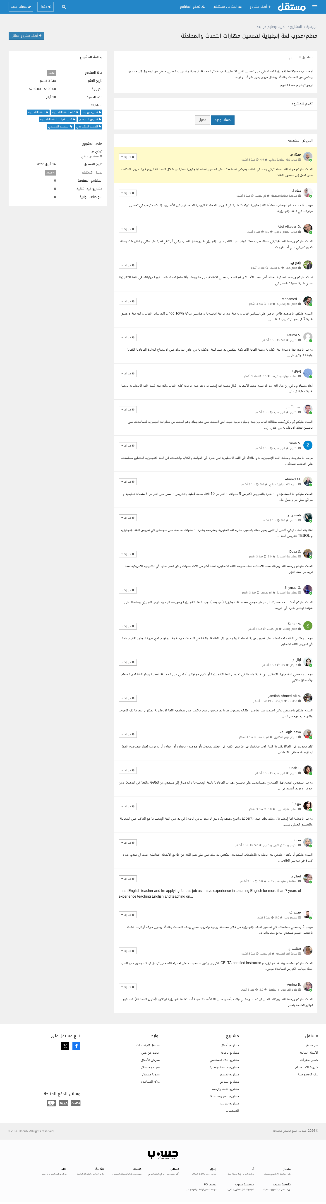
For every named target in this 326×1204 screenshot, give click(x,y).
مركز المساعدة (150, 1082)
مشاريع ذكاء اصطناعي (224, 1060)
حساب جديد (223, 120)
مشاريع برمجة (230, 1053)
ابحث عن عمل (150, 1053)
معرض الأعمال (150, 1060)
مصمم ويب (290, 917)
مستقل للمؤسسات (148, 1046)
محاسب (292, 700)
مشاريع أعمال (230, 1046)
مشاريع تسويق (229, 1082)
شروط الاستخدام (306, 1067)
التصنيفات (232, 1111)
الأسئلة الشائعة (308, 1053)
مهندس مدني (90, 156)
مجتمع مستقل (150, 1067)
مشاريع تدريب (229, 1104)
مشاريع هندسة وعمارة (224, 1067)
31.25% (50, 173)
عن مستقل (311, 1046)
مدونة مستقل (151, 1075)
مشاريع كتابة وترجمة (225, 1089)
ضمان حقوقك (309, 1060)
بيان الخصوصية (307, 1075)
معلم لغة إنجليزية (287, 303)
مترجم (293, 340)
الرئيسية (311, 27)
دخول (202, 120)
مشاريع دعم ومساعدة (224, 1096)
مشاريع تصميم (229, 1075)
